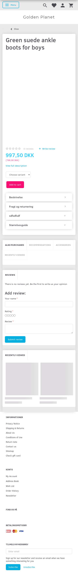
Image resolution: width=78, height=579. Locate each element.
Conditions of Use (14, 437)
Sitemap (10, 451)
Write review (48, 148)
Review (8, 321)
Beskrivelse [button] (16, 197)
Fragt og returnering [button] (21, 206)
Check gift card (13, 455)
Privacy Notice (13, 423)
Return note (11, 441)
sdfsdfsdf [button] (14, 215)
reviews (28, 148)
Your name (10, 298)
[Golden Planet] (39, 17)
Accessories (63, 244)
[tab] (39, 197)
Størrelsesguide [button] (18, 225)
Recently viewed (15, 254)
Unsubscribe (29, 567)
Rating (8, 311)
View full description (16, 165)
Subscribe (13, 567)
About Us (10, 432)
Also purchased (14, 244)
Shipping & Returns (15, 428)
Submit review (15, 339)
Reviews (10, 274)
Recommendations (40, 244)
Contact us (11, 446)
